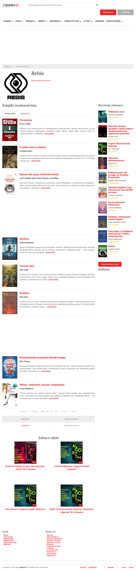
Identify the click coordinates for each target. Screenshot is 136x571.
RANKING (99, 21)
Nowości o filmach (53, 541)
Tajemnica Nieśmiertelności (116, 159)
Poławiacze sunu (116, 112)
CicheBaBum (25, 425)
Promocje (50, 548)
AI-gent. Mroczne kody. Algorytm (119, 144)
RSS (131, 567)
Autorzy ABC (8, 537)
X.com (122, 567)
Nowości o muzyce (53, 542)
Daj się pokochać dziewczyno (116, 203)
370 (47, 411)
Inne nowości (51, 554)
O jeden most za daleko (33, 147)
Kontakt (83, 567)
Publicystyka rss (53, 537)
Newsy (5, 535)
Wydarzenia (51, 555)
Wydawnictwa (8, 541)
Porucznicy (26, 120)
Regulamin (93, 567)
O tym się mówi (52, 550)
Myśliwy (24, 238)
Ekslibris (24, 293)
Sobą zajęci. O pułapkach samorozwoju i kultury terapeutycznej (120, 233)
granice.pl (8, 66)
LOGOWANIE (125, 12)
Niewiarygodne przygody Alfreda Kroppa (43, 357)
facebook (109, 567)
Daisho (111, 246)
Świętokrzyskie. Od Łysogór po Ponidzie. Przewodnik (118, 175)
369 (42, 411)
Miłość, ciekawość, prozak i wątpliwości (42, 384)
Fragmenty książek (54, 546)
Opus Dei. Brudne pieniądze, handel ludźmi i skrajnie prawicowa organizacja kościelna (120, 130)
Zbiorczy (50, 535)
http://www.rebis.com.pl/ (41, 80)
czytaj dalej (49, 134)
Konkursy (50, 544)
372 (56, 411)
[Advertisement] (48, 216)
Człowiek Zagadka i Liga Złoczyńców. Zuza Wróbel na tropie (120, 190)
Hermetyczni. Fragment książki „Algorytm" (25, 509)
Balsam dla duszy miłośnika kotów (39, 174)
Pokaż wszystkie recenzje (110, 264)
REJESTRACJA (108, 12)
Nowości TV (51, 552)
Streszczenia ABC (10, 542)
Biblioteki (7, 544)
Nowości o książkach (54, 539)
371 (52, 411)
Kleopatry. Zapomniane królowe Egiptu (119, 218)
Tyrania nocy (27, 266)
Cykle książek (8, 539)
